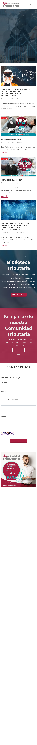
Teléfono (5, 391)
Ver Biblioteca (18, 295)
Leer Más (4, 112)
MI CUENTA (18, 350)
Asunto (4, 408)
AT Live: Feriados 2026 (11, 139)
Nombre (4, 383)
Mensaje (4, 416)
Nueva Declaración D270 (12, 180)
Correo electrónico (9, 399)
